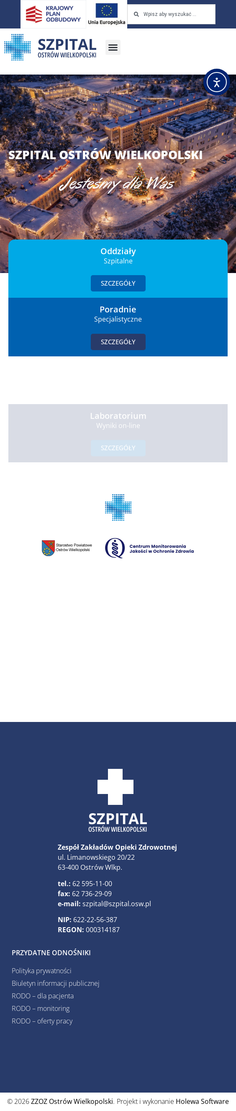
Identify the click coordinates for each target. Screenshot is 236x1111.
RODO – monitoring (40, 1008)
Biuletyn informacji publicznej (56, 983)
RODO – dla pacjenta (43, 995)
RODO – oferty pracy (42, 1021)
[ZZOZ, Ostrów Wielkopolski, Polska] (118, 645)
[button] (113, 47)
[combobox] (171, 14)
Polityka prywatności (42, 970)
